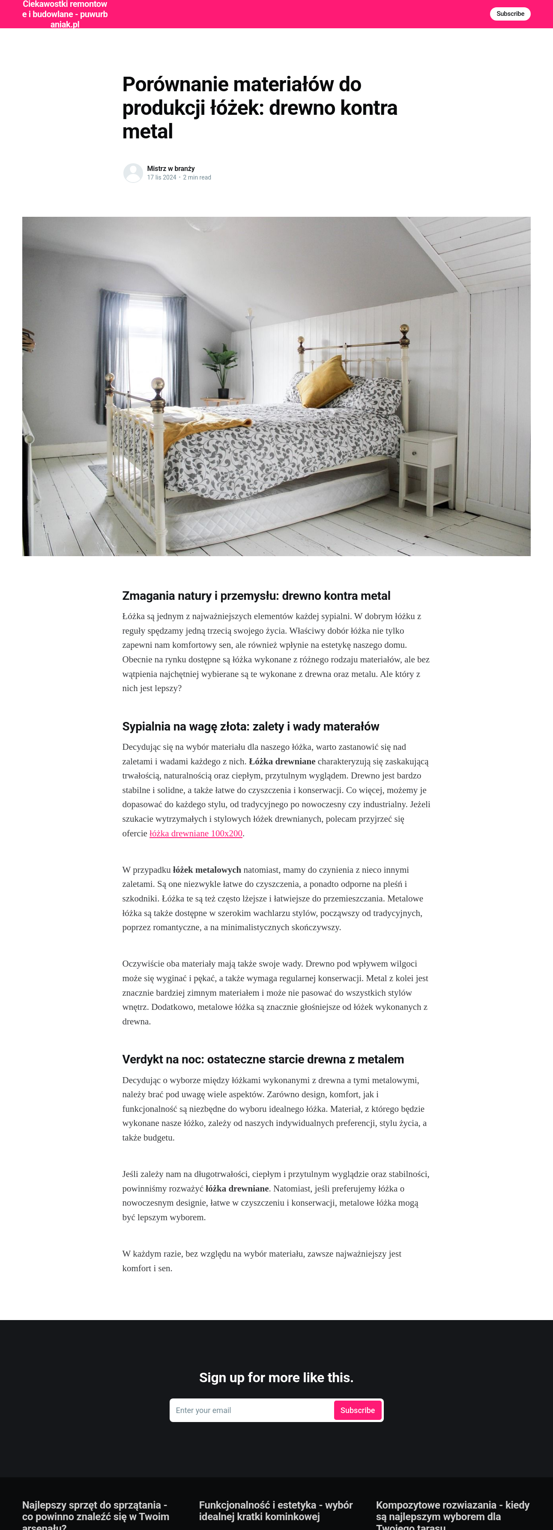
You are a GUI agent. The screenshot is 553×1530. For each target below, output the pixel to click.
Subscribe (510, 14)
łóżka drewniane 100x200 (195, 833)
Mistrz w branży (171, 169)
